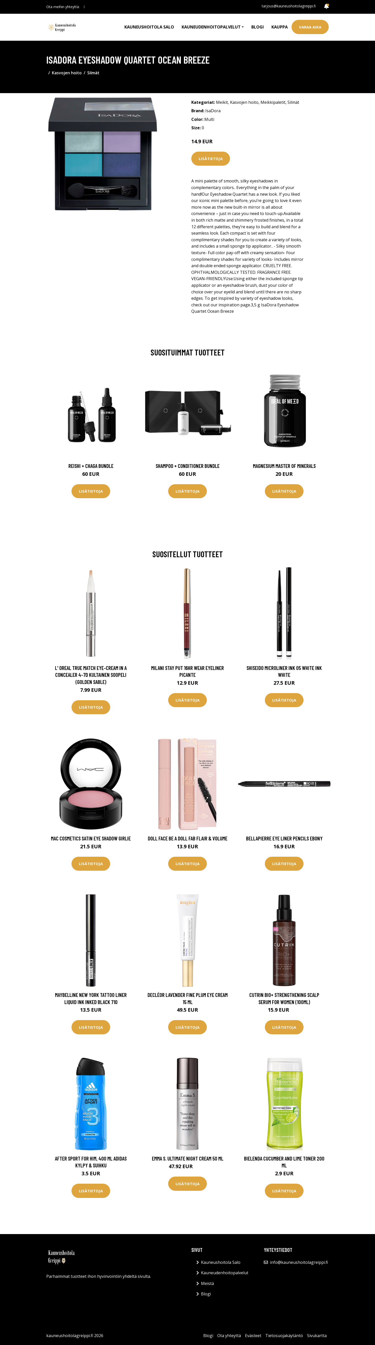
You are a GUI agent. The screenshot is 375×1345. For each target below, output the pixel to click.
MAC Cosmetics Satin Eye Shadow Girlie (91, 838)
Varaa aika (310, 27)
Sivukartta (317, 1335)
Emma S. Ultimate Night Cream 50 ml (187, 1158)
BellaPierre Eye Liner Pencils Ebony (284, 838)
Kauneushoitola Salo (149, 27)
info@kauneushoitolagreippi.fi (299, 1262)
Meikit (222, 102)
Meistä (207, 1283)
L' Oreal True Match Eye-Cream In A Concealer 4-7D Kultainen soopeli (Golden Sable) (91, 675)
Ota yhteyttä (229, 1335)
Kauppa (279, 27)
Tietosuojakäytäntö (284, 1335)
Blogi (257, 27)
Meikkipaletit (273, 102)
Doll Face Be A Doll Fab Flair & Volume (187, 838)
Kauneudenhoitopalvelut (224, 1273)
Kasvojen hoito (67, 73)
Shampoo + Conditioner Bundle (188, 466)
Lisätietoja (211, 158)
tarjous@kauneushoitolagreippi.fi (289, 6)
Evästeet (253, 1335)
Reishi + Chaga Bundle (90, 466)
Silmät (93, 73)
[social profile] (84, 7)
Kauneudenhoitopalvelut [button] (211, 27)
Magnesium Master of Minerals (284, 466)
